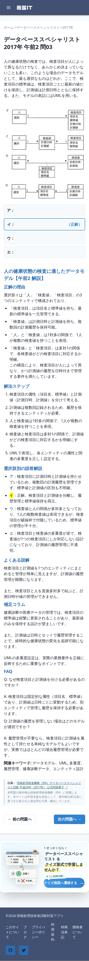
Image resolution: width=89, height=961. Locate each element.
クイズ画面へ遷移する (64, 883)
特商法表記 (64, 932)
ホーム (9, 27)
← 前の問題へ (20, 819)
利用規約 (52, 932)
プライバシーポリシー (38, 932)
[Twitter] (23, 950)
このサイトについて (12, 932)
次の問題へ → (69, 819)
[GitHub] (10, 950)
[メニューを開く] (8, 7)
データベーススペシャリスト (38, 27)
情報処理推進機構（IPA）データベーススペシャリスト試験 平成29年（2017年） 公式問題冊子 (44, 785)
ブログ (25, 932)
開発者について (78, 932)
